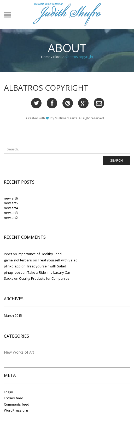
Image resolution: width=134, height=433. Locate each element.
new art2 (11, 217)
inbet (8, 253)
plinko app (12, 266)
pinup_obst (13, 272)
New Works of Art (19, 352)
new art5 (11, 203)
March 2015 (13, 315)
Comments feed (16, 404)
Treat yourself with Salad (58, 260)
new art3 (11, 212)
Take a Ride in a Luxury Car (48, 272)
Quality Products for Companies (44, 278)
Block (57, 56)
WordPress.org (16, 410)
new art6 (11, 198)
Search (116, 160)
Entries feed (13, 398)
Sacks (8, 278)
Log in (8, 392)
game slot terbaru (18, 260)
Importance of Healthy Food (40, 253)
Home (45, 56)
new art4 (11, 208)
